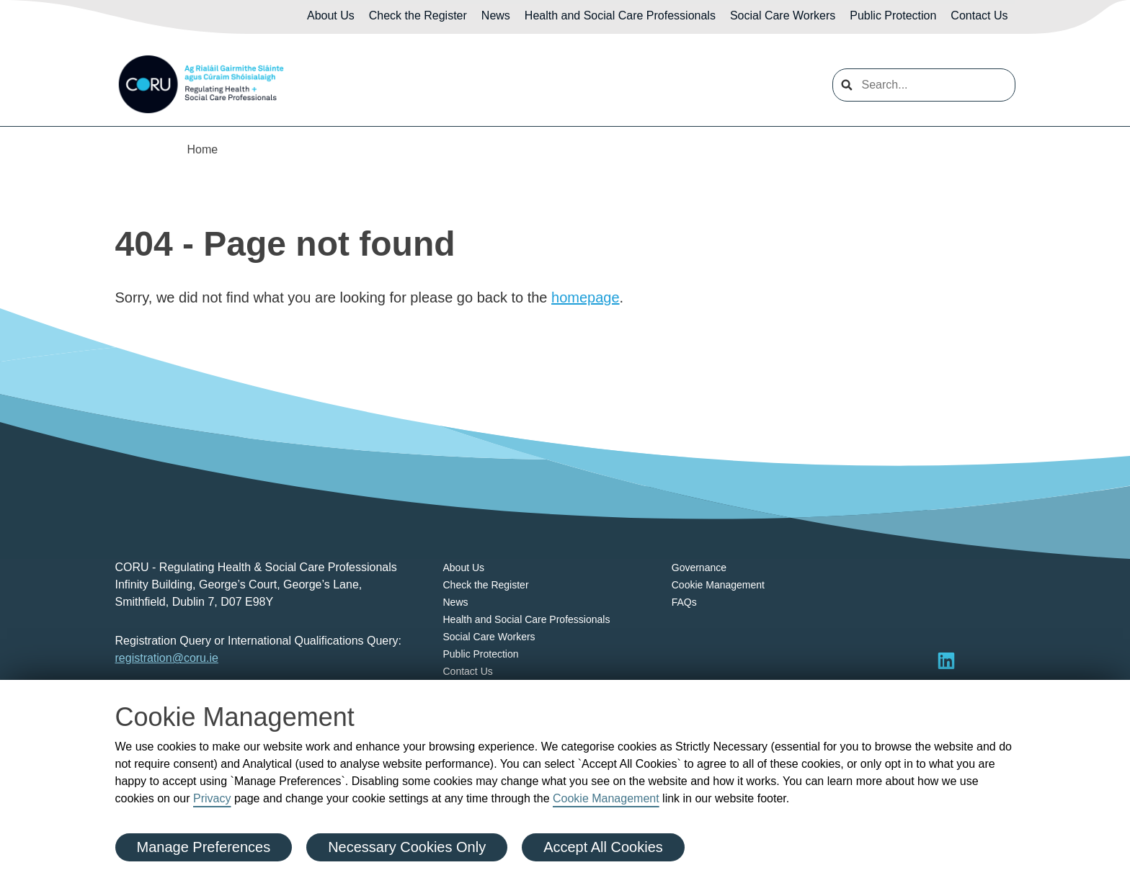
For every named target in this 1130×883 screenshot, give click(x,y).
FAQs (684, 602)
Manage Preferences (204, 847)
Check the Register (418, 15)
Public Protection (893, 15)
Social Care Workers (782, 15)
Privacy (212, 798)
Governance (699, 567)
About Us (331, 15)
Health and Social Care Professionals (620, 15)
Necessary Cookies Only (407, 847)
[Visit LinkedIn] (946, 660)
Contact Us (979, 15)
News (495, 15)
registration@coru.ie (166, 658)
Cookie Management (606, 798)
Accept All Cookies (603, 847)
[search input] (923, 85)
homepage (585, 297)
